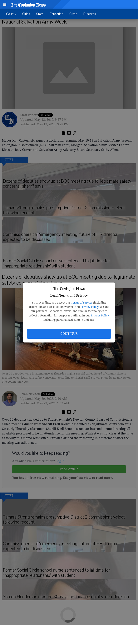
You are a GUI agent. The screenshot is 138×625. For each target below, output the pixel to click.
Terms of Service (81, 302)
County (11, 14)
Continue (68, 333)
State (40, 14)
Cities (26, 14)
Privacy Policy (89, 307)
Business (89, 14)
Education (56, 14)
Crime (73, 14)
